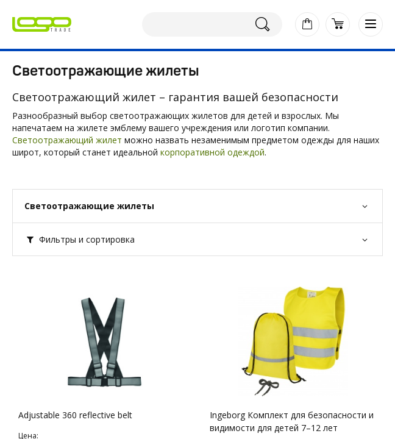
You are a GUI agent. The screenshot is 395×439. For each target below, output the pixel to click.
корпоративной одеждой (212, 152)
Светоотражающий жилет (67, 140)
